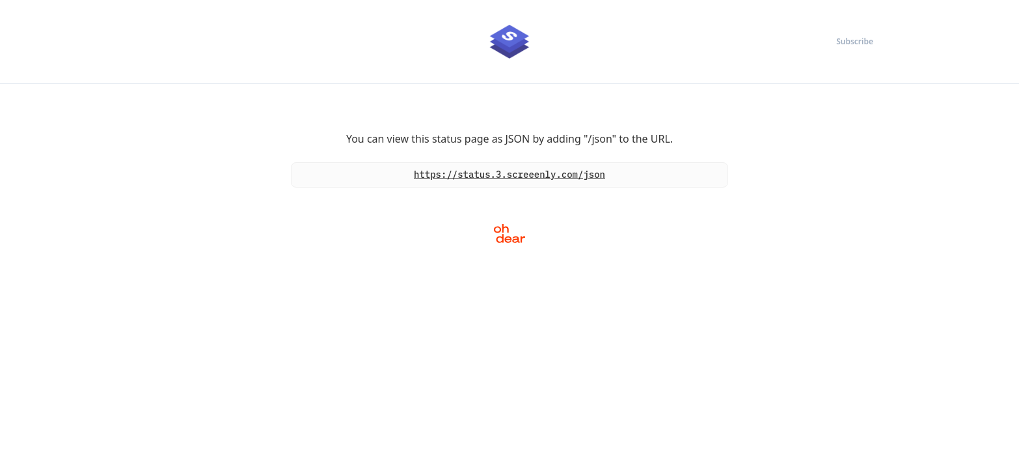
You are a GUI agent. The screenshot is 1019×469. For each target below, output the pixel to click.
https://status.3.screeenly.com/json (509, 174)
